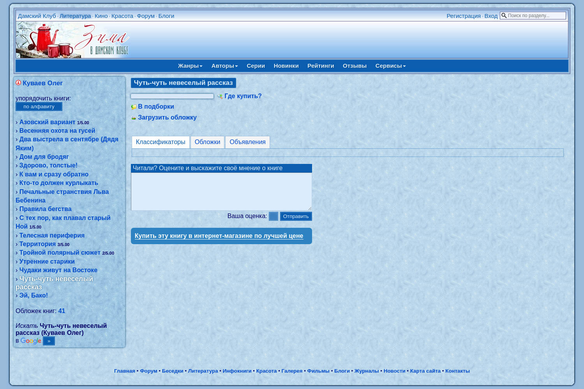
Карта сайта (425, 371)
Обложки (208, 142)
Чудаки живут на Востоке (58, 270)
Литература (75, 15)
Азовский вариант (47, 122)
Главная (124, 371)
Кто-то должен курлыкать (59, 183)
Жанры (190, 65)
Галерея (292, 371)
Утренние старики (47, 261)
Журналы (367, 371)
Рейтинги (320, 65)
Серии (256, 65)
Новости (395, 371)
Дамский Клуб (37, 15)
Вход (491, 15)
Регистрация (464, 15)
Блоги (167, 15)
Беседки (172, 371)
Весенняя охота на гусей (57, 130)
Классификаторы (160, 142)
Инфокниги (237, 371)
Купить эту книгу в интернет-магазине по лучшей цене (219, 242)
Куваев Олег (43, 83)
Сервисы (391, 65)
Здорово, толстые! (48, 165)
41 (61, 311)
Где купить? (243, 96)
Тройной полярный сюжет (60, 252)
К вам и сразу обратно (54, 174)
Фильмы (318, 371)
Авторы (225, 65)
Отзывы (355, 65)
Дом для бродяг (44, 156)
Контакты (457, 371)
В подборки (156, 106)
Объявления (247, 142)
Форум (146, 15)
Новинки (286, 65)
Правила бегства (45, 209)
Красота (122, 15)
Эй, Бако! (33, 295)
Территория (37, 244)
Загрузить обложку (167, 117)
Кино (101, 15)
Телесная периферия (52, 235)
